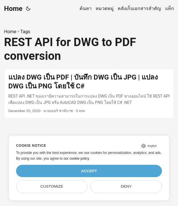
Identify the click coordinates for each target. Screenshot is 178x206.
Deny (126, 186)
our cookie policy (76, 159)
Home (13, 9)
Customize (51, 186)
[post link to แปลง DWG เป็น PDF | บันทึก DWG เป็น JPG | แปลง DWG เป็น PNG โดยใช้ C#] (89, 93)
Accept (89, 171)
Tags (25, 31)
